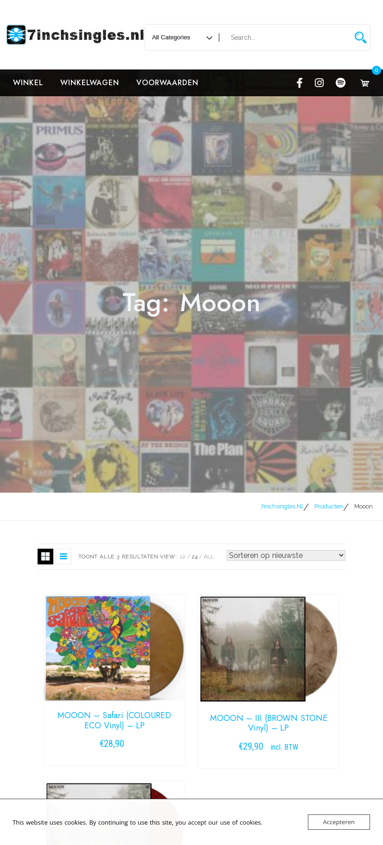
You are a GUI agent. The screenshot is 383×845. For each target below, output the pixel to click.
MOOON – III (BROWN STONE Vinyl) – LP (268, 723)
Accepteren (339, 822)
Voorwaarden (167, 82)
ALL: (209, 556)
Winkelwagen (89, 82)
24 (195, 556)
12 (182, 556)
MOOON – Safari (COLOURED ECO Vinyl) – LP (114, 720)
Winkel (28, 82)
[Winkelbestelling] (286, 555)
